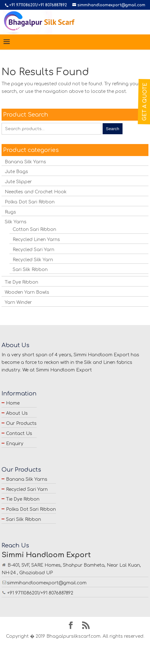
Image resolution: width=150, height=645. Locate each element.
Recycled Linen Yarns (36, 239)
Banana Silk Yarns (25, 162)
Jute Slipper (18, 181)
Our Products (21, 423)
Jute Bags (16, 171)
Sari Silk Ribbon (30, 269)
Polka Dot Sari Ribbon (30, 202)
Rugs (10, 212)
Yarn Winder (18, 302)
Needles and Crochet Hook (36, 192)
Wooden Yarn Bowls (27, 292)
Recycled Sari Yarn (33, 249)
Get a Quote (145, 101)
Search (112, 128)
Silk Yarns (16, 222)
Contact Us (19, 433)
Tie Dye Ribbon (21, 282)
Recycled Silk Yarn (33, 259)
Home (13, 403)
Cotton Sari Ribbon (34, 229)
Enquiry (14, 443)
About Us (17, 413)
